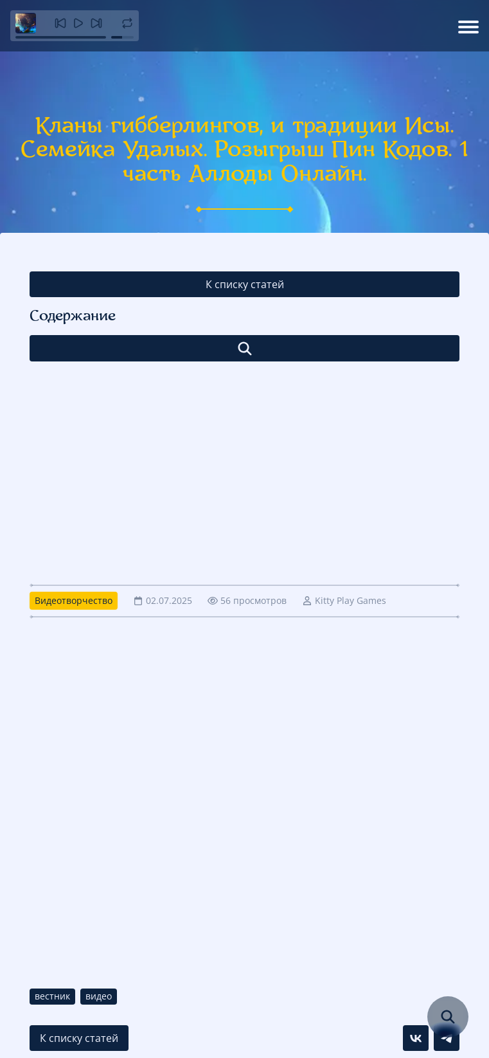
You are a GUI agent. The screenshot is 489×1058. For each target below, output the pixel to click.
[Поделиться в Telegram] (446, 1038)
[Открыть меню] (468, 25)
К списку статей (245, 284)
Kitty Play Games (350, 600)
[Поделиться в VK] (416, 1038)
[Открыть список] (244, 348)
